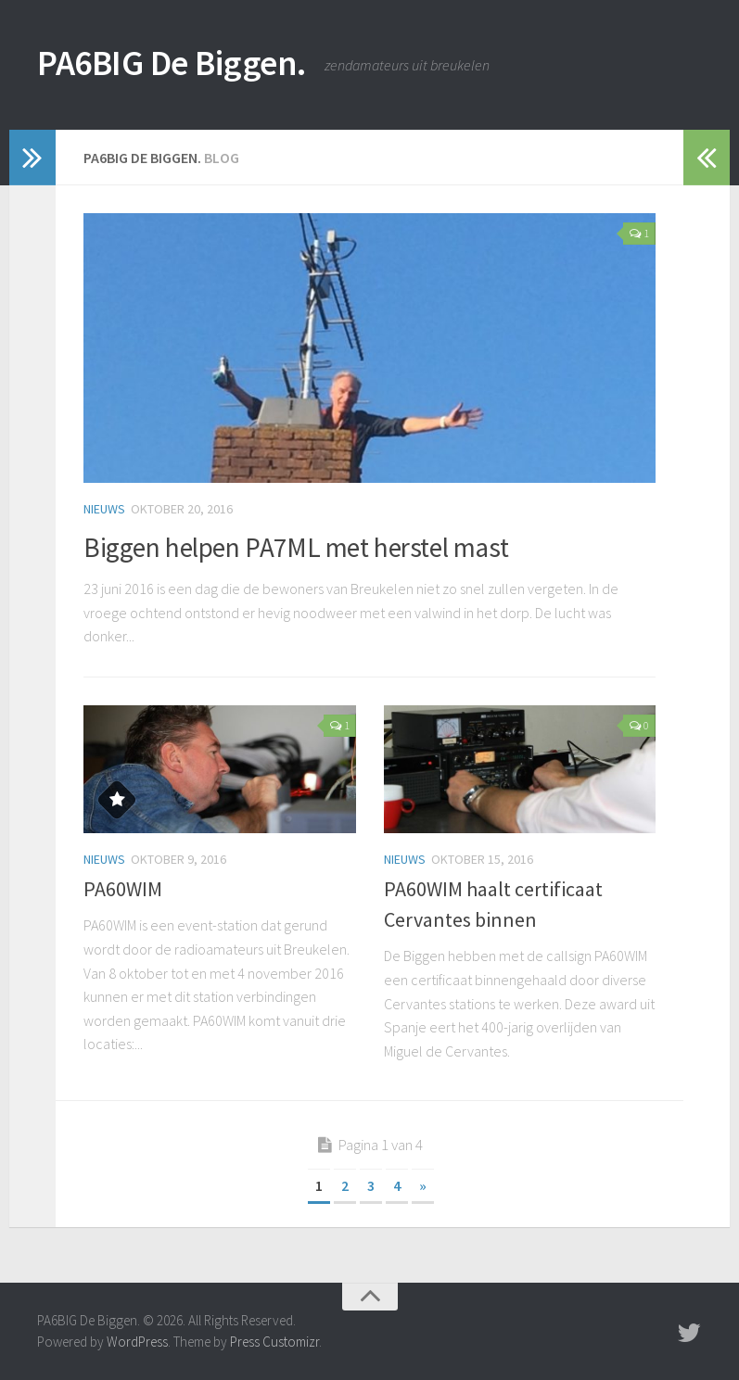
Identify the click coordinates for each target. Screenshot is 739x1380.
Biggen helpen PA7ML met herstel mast (328, 545)
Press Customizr (274, 1341)
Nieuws (104, 508)
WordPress (137, 1341)
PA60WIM (122, 889)
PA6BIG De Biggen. (188, 65)
